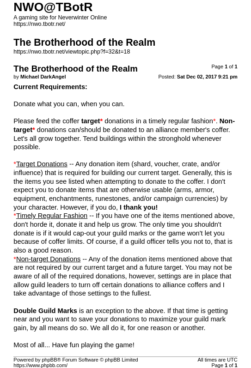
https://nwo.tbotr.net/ (39, 24)
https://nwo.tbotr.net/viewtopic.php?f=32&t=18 (71, 51)
